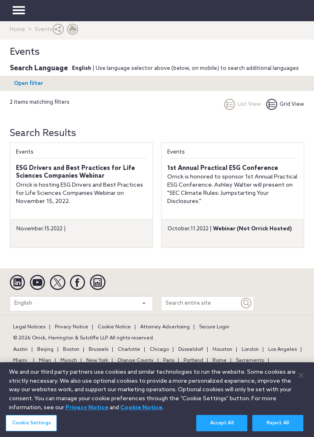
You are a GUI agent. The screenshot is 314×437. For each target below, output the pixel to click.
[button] (58, 31)
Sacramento (250, 360)
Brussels (98, 349)
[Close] (301, 380)
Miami (20, 360)
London (250, 349)
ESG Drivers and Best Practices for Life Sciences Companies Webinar (75, 172)
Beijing (45, 349)
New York (97, 360)
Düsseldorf (190, 349)
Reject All (278, 428)
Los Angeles (282, 349)
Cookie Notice (114, 327)
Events (25, 152)
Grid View (285, 104)
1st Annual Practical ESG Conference (222, 168)
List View (242, 104)
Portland (193, 360)
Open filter (28, 83)
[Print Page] (72, 31)
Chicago (159, 349)
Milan (45, 360)
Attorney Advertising (165, 327)
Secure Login (214, 327)
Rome (220, 360)
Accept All (222, 428)
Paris (168, 360)
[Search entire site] (200, 303)
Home (17, 30)
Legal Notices (29, 327)
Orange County (135, 360)
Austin (20, 349)
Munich (69, 360)
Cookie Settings (31, 428)
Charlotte (129, 349)
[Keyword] (246, 303)
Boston (71, 349)
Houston (222, 349)
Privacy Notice (71, 327)
